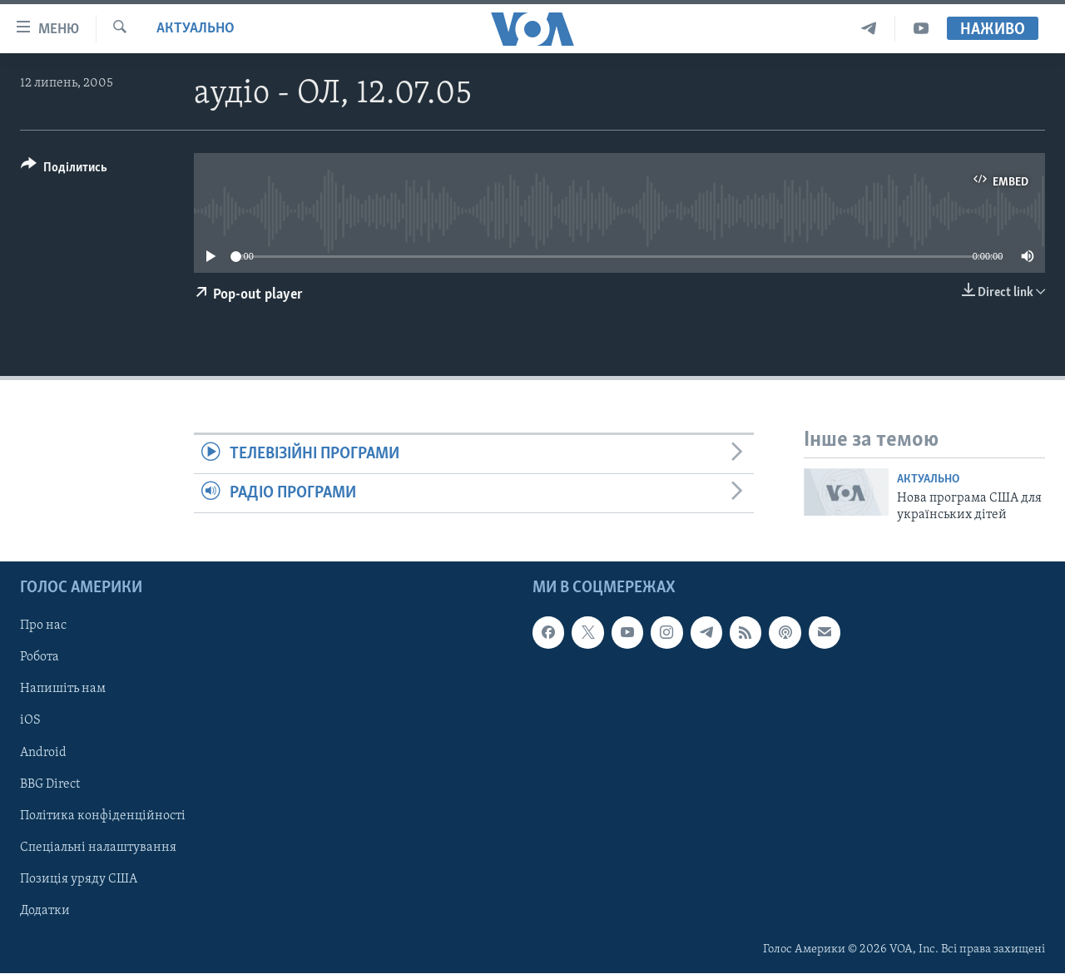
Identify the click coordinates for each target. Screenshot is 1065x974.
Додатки (45, 910)
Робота (39, 658)
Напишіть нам (63, 689)
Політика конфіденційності (103, 816)
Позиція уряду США (78, 879)
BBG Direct (50, 784)
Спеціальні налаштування (98, 847)
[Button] (64, 170)
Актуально (195, 29)
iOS (30, 721)
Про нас (43, 626)
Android (43, 752)
